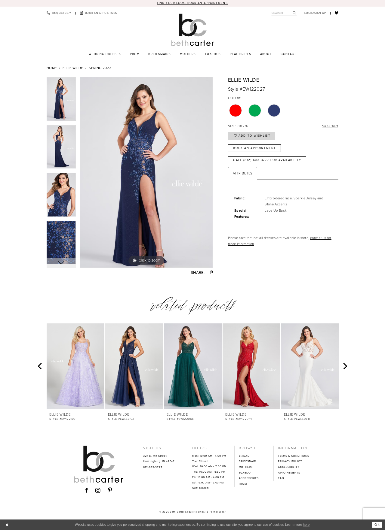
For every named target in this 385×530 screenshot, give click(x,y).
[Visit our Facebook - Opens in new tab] (86, 490)
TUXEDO (245, 473)
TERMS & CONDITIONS (293, 456)
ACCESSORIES (249, 478)
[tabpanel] (61, 101)
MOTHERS (246, 467)
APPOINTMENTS (289, 473)
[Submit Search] (294, 13)
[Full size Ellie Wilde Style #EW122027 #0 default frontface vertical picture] (146, 172)
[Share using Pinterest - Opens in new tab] (211, 272)
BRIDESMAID (247, 461)
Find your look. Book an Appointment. (192, 3)
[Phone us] (58, 13)
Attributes (243, 173)
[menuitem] (58, 13)
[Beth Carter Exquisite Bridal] (192, 30)
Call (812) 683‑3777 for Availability (267, 160)
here (306, 524)
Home (52, 67)
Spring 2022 (100, 67)
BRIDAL (244, 456)
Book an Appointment (254, 148)
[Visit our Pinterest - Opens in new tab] (110, 490)
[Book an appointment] (99, 13)
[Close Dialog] (7, 524)
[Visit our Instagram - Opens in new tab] (98, 490)
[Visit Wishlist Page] (336, 13)
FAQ (281, 478)
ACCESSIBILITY (289, 467)
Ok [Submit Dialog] (377, 524)
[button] (315, 13)
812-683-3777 (152, 467)
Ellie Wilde (73, 67)
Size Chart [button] (330, 126)
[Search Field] (284, 13)
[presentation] (75, 366)
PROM (243, 484)
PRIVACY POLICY (290, 461)
